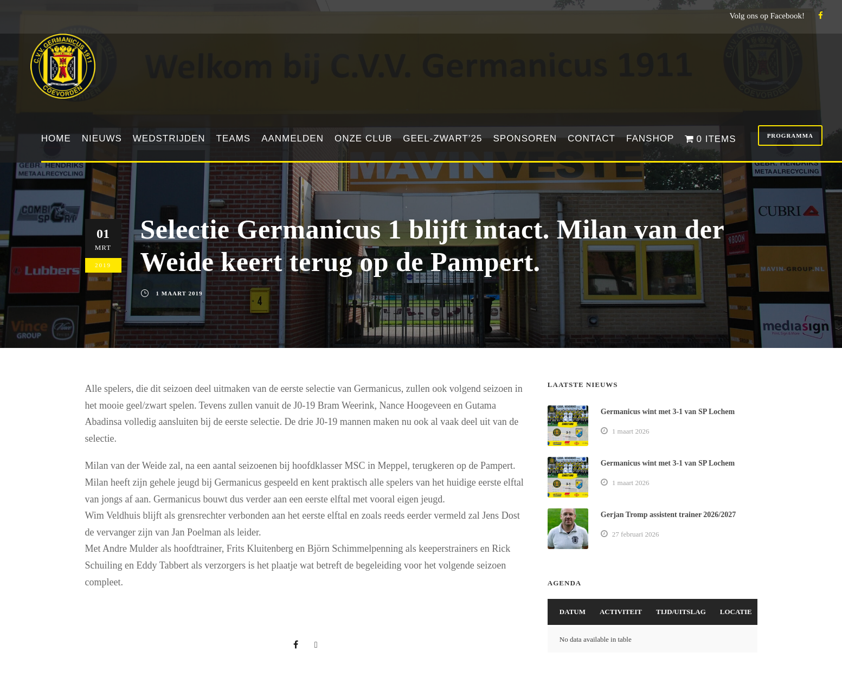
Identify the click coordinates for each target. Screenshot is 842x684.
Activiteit (621, 612)
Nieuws (102, 138)
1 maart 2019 (179, 293)
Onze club (363, 138)
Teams (233, 138)
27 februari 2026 (635, 534)
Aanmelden (292, 138)
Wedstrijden (169, 138)
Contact (591, 138)
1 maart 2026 (631, 431)
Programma (790, 135)
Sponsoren (525, 138)
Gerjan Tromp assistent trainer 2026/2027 (668, 515)
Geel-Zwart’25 (442, 138)
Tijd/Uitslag (681, 612)
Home (56, 138)
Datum (573, 612)
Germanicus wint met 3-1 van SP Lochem (668, 412)
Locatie (736, 612)
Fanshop (650, 138)
